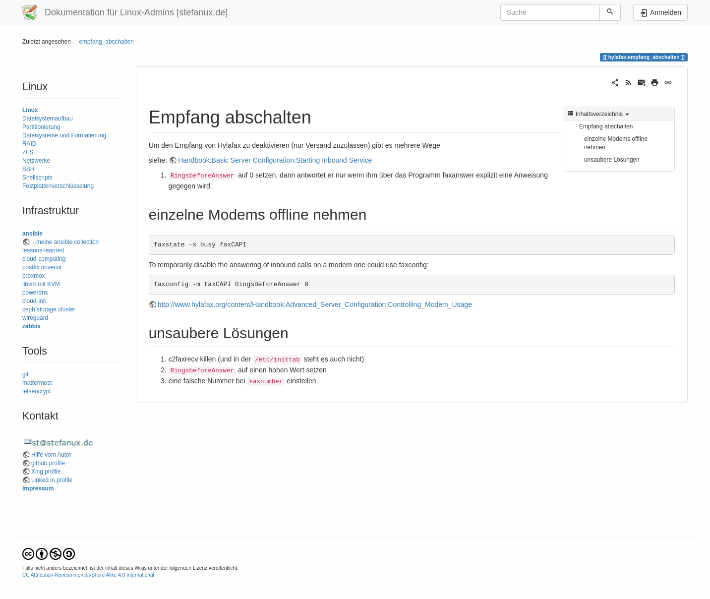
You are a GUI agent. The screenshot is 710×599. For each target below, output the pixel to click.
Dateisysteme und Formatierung (64, 135)
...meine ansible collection (65, 242)
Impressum (38, 488)
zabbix (31, 326)
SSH (28, 169)
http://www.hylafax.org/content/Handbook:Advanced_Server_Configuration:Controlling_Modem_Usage (315, 304)
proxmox (33, 275)
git (25, 374)
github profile (48, 463)
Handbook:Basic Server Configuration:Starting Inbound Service (275, 160)
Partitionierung (41, 126)
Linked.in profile (51, 480)
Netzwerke (36, 160)
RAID (29, 143)
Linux (30, 110)
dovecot (51, 267)
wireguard (35, 317)
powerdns (35, 292)
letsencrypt (36, 391)
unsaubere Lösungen (612, 159)
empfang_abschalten (106, 41)
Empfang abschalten (606, 126)
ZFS (27, 152)
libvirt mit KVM (41, 284)
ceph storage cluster (48, 309)
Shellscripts (37, 177)
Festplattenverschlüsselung (58, 185)
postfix (30, 267)
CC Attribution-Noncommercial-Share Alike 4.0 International (88, 575)
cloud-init (34, 301)
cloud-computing (43, 258)
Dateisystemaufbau (47, 118)
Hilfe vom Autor (51, 454)
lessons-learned (43, 250)
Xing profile (46, 471)
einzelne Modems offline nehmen (616, 143)
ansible (32, 233)
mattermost (37, 382)
